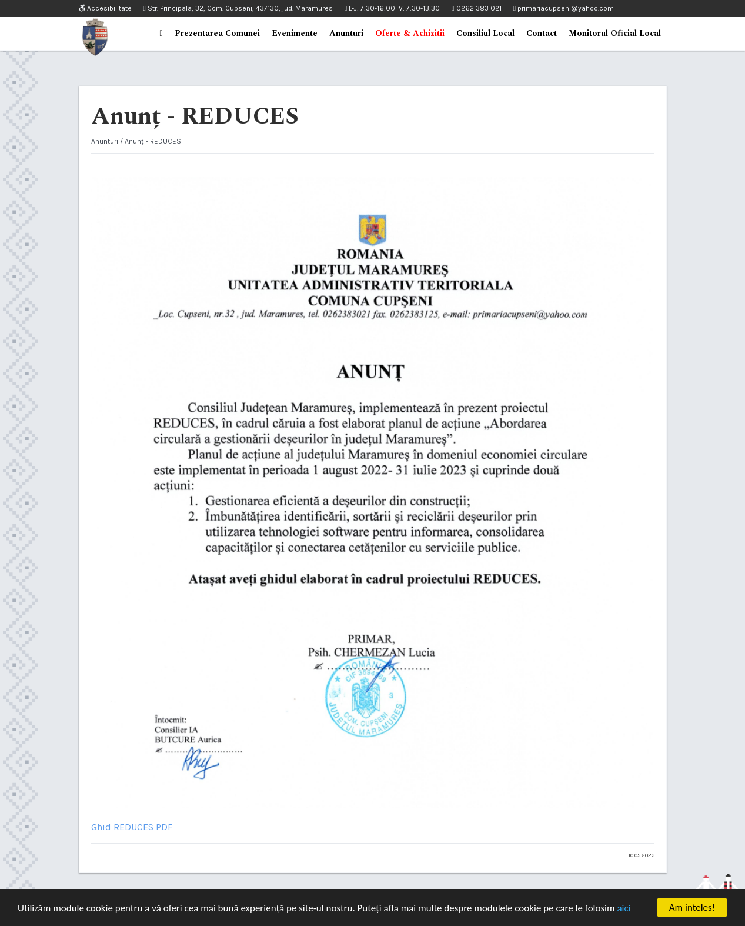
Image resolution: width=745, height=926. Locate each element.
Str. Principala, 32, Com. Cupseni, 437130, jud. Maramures (238, 8)
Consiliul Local (485, 33)
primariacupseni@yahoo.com (563, 8)
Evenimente (295, 33)
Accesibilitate (105, 8)
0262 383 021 (476, 8)
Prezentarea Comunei (217, 33)
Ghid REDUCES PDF (132, 826)
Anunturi (346, 33)
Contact (541, 33)
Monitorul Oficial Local (615, 33)
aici (623, 908)
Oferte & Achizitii (410, 33)
